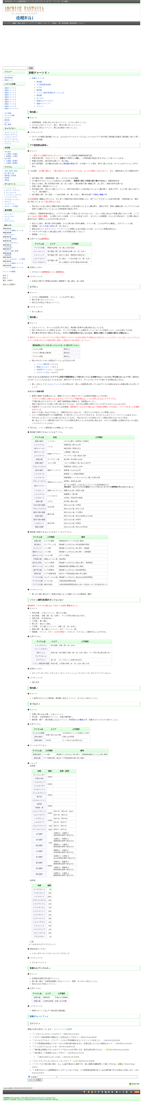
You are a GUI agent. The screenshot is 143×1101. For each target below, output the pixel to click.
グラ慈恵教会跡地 (43, 84)
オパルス (40, 98)
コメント (40, 106)
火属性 (8, 154)
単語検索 (65, 23)
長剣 (11, 171)
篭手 (9, 173)
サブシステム (9, 221)
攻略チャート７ (10, 102)
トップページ (9, 75)
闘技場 (6, 120)
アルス (6, 135)
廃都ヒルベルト (42, 367)
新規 (54, 23)
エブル (39, 87)
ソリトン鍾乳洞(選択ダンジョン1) (50, 93)
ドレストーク (9, 204)
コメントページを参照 (63, 1029)
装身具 (6, 178)
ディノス (16, 141)
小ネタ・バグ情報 (11, 206)
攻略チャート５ (10, 97)
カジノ (6, 122)
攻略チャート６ (10, 99)
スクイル (68, 629)
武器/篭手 (8, 255)
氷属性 (8, 161)
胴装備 (6, 175)
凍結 (19, 23)
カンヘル (126, 223)
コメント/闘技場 (10, 239)
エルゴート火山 (42, 372)
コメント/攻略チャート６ (13, 230)
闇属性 (15, 163)
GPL (54, 1098)
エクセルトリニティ (12, 199)
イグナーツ (62, 229)
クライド (7, 144)
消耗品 (6, 180)
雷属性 (15, 161)
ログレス (7, 202)
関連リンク (8, 80)
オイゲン (7, 141)
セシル (15, 139)
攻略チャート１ (10, 88)
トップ (7, 23)
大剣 (6, 171)
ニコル (6, 137)
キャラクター (9, 216)
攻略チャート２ (10, 90)
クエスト (7, 117)
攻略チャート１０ (11, 108)
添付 (39, 23)
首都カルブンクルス (44, 101)
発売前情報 (8, 78)
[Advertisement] (71, 46)
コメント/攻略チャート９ (13, 263)
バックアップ (32, 23)
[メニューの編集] (9, 271)
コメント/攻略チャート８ (13, 267)
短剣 (15, 171)
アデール (14, 135)
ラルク (6, 132)
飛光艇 (39, 82)
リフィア (14, 132)
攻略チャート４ (10, 95)
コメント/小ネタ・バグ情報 (14, 259)
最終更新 (73, 23)
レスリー (14, 137)
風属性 (8, 156)
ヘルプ (80, 23)
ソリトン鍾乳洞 (42, 364)
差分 (23, 23)
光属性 (8, 163)
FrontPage (8, 247)
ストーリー (8, 214)
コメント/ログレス (11, 243)
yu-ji (22, 1099)
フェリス (57, 384)
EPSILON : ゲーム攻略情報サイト (17, 1)
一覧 (59, 23)
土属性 (15, 156)
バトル (6, 219)
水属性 (15, 154)
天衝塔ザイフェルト (44, 370)
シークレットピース (13, 195)
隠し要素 (7, 124)
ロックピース (11, 192)
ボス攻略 (7, 113)
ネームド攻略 (9, 115)
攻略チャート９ (10, 106)
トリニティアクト (11, 197)
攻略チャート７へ (43, 104)
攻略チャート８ (10, 104)
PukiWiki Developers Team (36, 1098)
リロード (46, 23)
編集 (14, 23)
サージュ (7, 139)
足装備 (13, 175)
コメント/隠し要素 (11, 251)
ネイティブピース (13, 190)
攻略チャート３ (10, 92)
